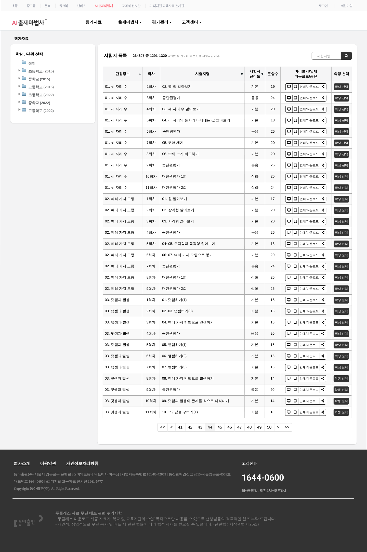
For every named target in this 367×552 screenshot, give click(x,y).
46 (229, 427)
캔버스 (81, 6)
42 (190, 427)
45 (220, 427)
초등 (15, 6)
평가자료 (94, 22)
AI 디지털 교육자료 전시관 (166, 6)
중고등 (31, 6)
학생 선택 (341, 87)
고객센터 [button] (191, 22)
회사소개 (22, 463)
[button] (19, 70)
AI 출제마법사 (104, 6)
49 (259, 427)
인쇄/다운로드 (309, 87)
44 (210, 427)
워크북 (63, 6)
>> (287, 427)
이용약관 (48, 463)
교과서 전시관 (131, 6)
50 (269, 427)
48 (249, 427)
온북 (47, 6)
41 (180, 427)
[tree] (53, 86)
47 (239, 427)
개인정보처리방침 (82, 463)
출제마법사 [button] (130, 22)
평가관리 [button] (162, 22)
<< (162, 427)
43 (200, 427)
